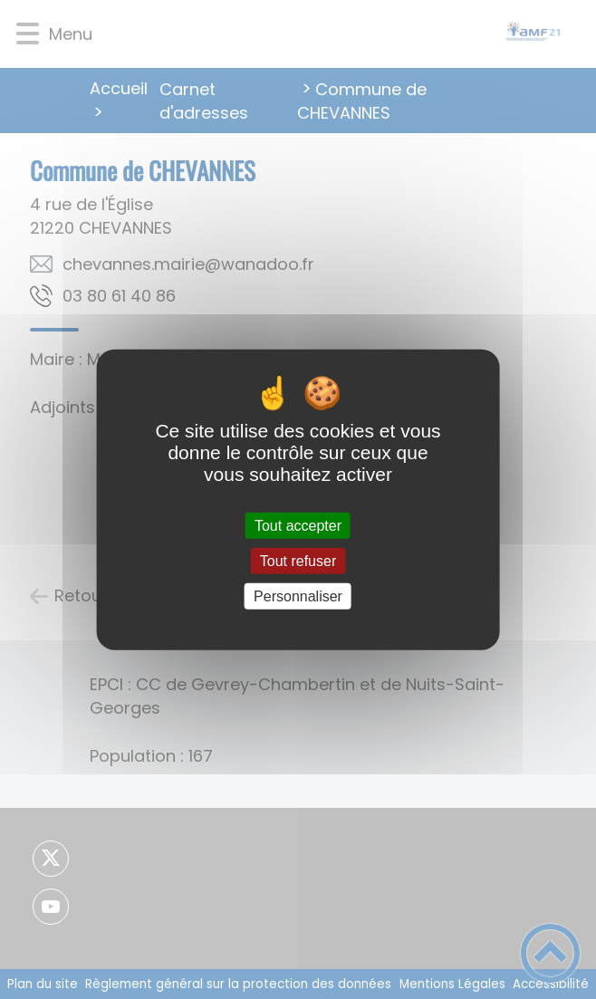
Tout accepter (298, 525)
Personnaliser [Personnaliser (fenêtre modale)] (298, 596)
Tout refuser (298, 560)
